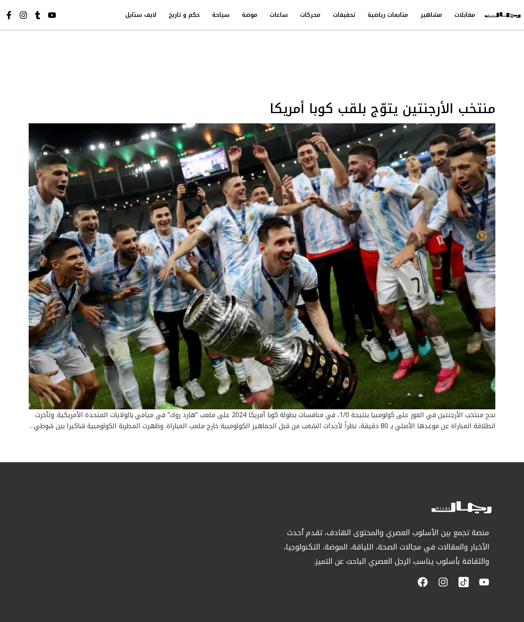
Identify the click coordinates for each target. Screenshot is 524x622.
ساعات (279, 14)
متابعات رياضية (388, 14)
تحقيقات (344, 14)
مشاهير (431, 14)
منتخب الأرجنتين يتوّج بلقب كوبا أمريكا (382, 108)
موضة (249, 14)
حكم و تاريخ (184, 14)
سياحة (221, 14)
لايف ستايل (140, 14)
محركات (310, 14)
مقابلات (464, 14)
